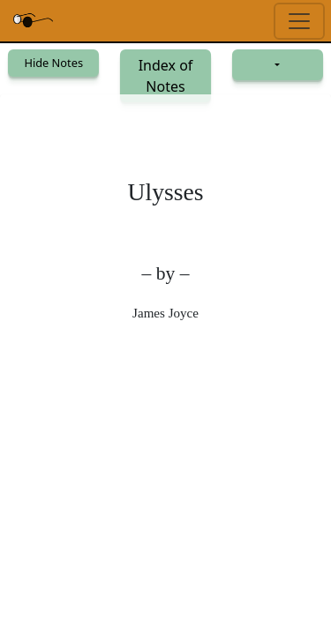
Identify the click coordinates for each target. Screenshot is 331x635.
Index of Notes (166, 76)
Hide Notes (53, 63)
